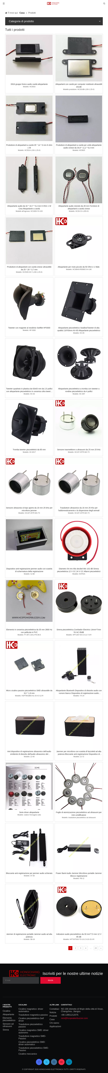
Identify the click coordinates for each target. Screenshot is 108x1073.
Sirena (6, 1030)
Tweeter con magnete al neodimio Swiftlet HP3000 (29, 328)
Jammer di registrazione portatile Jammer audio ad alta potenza (29, 935)
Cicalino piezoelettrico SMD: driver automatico (31, 1043)
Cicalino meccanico (27, 1054)
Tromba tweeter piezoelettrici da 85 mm (29, 450)
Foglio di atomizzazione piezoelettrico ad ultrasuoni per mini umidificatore (79, 813)
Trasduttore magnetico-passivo (33, 1015)
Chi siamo (54, 1023)
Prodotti (53, 1016)
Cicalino (6, 1011)
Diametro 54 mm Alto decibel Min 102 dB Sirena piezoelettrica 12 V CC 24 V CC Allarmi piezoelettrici (78, 570)
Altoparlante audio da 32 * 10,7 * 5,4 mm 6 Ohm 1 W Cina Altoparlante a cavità (29, 207)
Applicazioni (55, 1026)
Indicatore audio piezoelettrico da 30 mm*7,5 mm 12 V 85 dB (78, 935)
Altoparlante (8, 1014)
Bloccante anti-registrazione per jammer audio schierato (29, 873)
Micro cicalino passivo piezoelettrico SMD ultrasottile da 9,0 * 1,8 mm (29, 691)
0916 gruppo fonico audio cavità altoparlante (29, 84)
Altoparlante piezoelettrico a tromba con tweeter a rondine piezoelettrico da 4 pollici (78, 390)
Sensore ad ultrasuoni (8, 1025)
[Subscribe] (50, 980)
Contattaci (54, 1009)
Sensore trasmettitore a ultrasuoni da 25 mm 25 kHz (78, 450)
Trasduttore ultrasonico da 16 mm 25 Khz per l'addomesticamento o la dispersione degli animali (78, 509)
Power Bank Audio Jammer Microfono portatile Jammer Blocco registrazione (79, 874)
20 (96, 948)
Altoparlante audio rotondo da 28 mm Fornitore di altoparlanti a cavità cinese (78, 207)
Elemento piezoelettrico (9, 1019)
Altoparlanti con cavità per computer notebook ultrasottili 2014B (78, 85)
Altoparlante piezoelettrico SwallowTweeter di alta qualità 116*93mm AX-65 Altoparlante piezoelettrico (78, 329)
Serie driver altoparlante (29, 812)
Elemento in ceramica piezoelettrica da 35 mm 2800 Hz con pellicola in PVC (29, 631)
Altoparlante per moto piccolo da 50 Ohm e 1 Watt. (79, 267)
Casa (52, 1019)
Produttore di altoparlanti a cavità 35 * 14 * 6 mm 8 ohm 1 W (29, 146)
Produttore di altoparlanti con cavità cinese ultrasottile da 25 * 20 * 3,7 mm (29, 268)
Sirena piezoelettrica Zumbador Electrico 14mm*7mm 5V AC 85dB (79, 631)
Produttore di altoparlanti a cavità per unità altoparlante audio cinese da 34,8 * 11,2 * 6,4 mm (79, 146)
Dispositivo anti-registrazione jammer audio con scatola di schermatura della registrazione (29, 570)
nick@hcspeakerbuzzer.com (74, 1018)
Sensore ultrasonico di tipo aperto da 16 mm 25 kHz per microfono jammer (29, 509)
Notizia (53, 1012)
